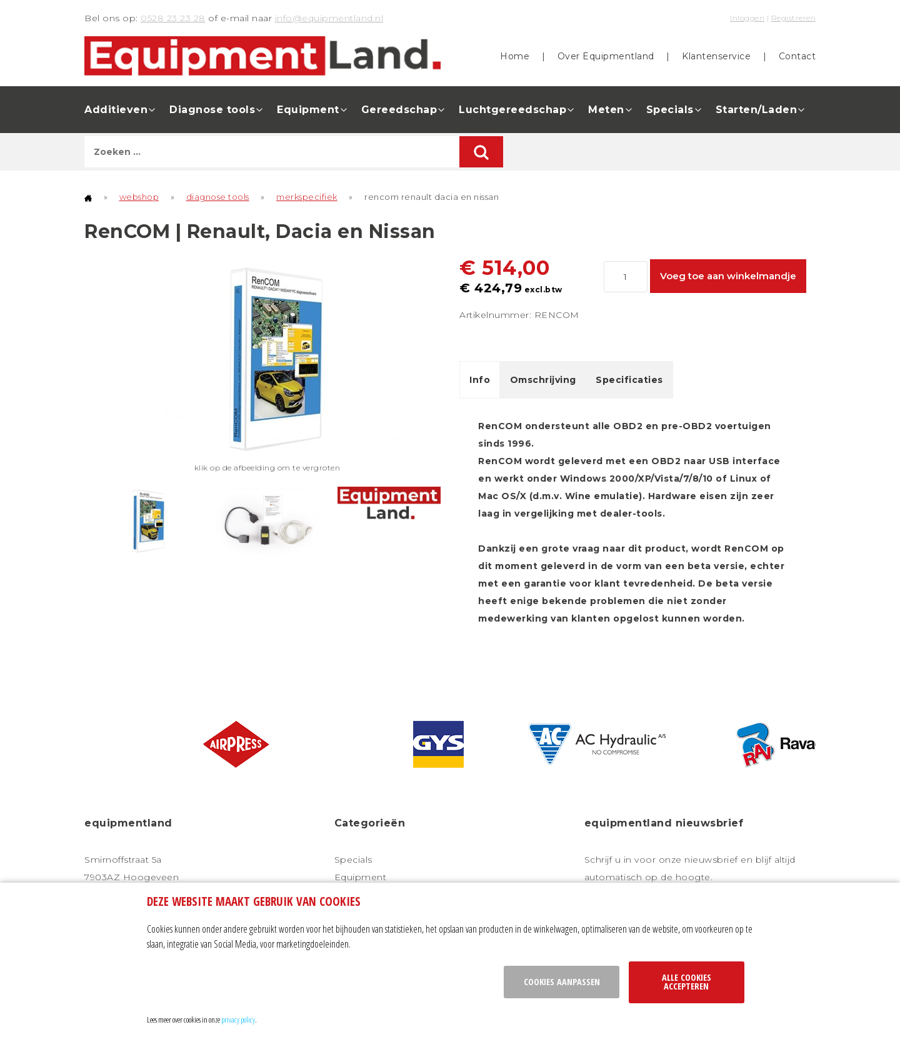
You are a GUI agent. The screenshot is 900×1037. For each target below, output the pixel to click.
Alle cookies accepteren (686, 981)
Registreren (793, 17)
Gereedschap (399, 110)
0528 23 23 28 (173, 18)
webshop (139, 197)
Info (479, 379)
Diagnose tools (212, 110)
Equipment (308, 110)
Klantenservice (716, 56)
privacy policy (238, 1019)
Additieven (116, 110)
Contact (797, 56)
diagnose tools (217, 197)
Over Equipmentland (606, 56)
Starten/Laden (757, 110)
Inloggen (747, 17)
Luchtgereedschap (512, 110)
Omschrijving (543, 379)
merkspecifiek (307, 197)
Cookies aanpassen (562, 982)
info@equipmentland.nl (329, 18)
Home (514, 56)
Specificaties (629, 379)
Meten (606, 110)
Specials (670, 110)
